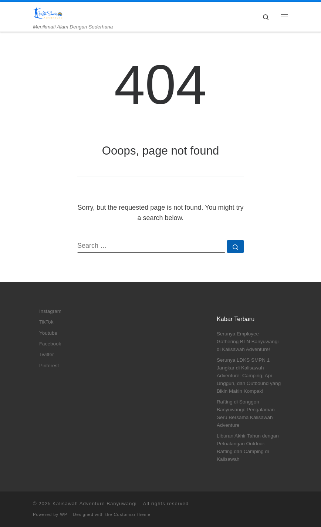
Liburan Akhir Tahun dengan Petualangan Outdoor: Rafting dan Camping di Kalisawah (248, 447)
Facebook (50, 344)
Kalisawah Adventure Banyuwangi (95, 503)
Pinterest (49, 365)
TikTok (46, 322)
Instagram (50, 311)
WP (63, 514)
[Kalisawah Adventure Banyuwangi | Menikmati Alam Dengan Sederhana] (48, 12)
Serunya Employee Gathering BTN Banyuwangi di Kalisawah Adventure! (247, 341)
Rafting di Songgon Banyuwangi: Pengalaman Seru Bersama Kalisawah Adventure (246, 413)
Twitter (46, 354)
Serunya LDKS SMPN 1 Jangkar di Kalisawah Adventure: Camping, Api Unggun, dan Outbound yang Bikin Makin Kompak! (249, 375)
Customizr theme (132, 514)
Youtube (48, 333)
